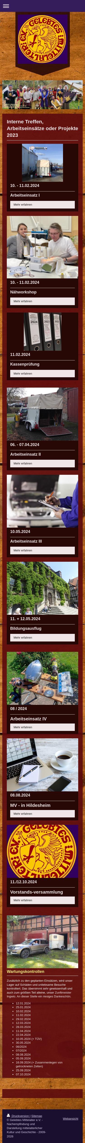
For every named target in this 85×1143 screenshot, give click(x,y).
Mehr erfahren (23, 204)
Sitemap (36, 1116)
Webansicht (70, 1118)
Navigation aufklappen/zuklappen (42, 6)
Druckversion (18, 1116)
